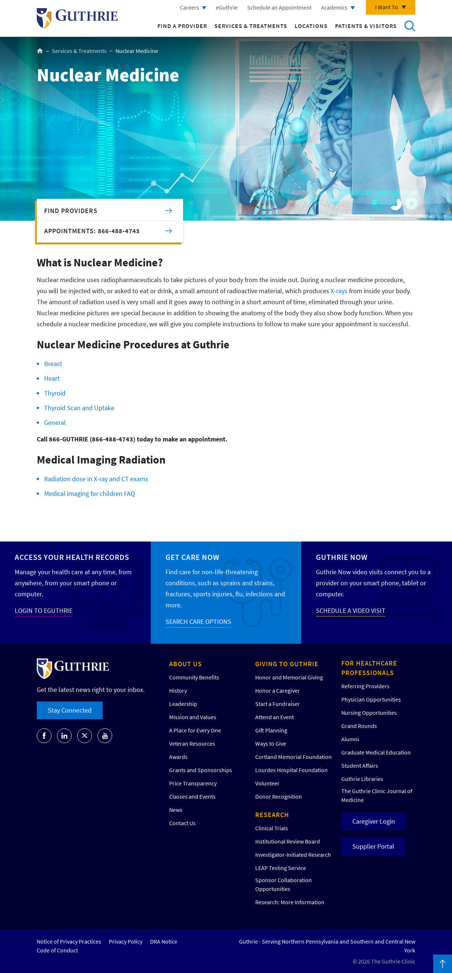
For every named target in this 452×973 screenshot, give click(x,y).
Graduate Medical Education (376, 752)
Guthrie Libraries (362, 778)
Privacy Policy (125, 941)
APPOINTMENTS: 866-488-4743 (92, 231)
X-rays (339, 291)
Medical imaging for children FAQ (89, 493)
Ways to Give (270, 743)
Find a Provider (182, 25)
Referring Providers (365, 686)
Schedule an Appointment (279, 7)
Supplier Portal (373, 846)
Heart (52, 378)
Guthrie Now (342, 557)
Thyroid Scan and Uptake (79, 408)
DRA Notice (163, 941)
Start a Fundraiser (277, 703)
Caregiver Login (373, 821)
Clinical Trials (271, 828)
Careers (189, 7)
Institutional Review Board (287, 841)
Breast (53, 363)
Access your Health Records (72, 557)
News (175, 809)
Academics (334, 7)
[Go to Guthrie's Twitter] (84, 735)
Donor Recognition (278, 796)
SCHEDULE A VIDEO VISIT (350, 610)
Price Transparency (193, 783)
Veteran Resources (192, 743)
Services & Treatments (250, 25)
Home (40, 50)
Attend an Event (274, 717)
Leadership (183, 703)
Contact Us (182, 823)
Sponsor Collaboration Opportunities (283, 884)
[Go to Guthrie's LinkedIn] (64, 735)
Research (272, 814)
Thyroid (54, 393)
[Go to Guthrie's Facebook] (44, 735)
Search (409, 25)
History (178, 690)
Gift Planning (271, 730)
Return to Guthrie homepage (77, 18)
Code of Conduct (57, 950)
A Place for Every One (195, 730)
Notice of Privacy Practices (69, 941)
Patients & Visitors (366, 25)
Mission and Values (192, 717)
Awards (178, 756)
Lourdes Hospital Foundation (291, 770)
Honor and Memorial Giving (289, 677)
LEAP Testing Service (280, 867)
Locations (311, 25)
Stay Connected (70, 710)
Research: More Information (289, 902)
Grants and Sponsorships (200, 770)
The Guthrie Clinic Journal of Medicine (376, 795)
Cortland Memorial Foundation (293, 756)
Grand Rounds (359, 725)
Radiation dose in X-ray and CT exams (96, 479)
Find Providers (70, 210)
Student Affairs (359, 765)
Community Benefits (194, 677)
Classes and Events (192, 796)
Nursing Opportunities (369, 712)
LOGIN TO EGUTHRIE (43, 610)
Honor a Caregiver (277, 690)
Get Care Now (193, 557)
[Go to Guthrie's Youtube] (104, 735)
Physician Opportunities (371, 699)
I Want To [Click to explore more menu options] (386, 7)
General (55, 422)
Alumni (350, 739)
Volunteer (267, 783)
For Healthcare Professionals (369, 668)
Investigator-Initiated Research (293, 854)
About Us (185, 664)
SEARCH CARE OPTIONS (198, 621)
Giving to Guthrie (286, 664)
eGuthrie (227, 7)
